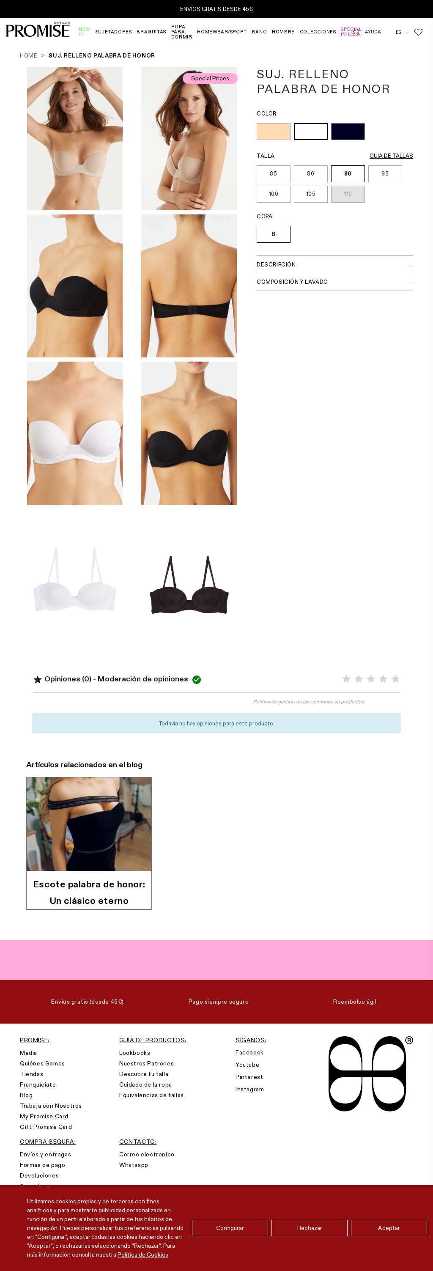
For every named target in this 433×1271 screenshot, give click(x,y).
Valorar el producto (124, 705)
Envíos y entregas (45, 1154)
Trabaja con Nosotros (51, 1105)
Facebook (250, 1052)
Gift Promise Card (46, 1127)
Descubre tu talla (143, 1074)
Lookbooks (134, 1053)
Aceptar (389, 1228)
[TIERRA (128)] (273, 132)
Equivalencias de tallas (151, 1095)
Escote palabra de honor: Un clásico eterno (89, 892)
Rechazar (309, 1228)
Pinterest (249, 1077)
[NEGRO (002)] (348, 132)
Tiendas (31, 1074)
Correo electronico (147, 1154)
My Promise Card (44, 1116)
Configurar (230, 1228)
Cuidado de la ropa (145, 1084)
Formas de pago (42, 1165)
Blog (26, 1095)
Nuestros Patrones (146, 1063)
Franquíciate (38, 1084)
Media (28, 1053)
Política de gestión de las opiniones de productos (308, 701)
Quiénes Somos (42, 1063)
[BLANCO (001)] (311, 132)
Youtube (247, 1064)
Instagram (250, 1089)
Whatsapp (133, 1165)
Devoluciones (39, 1175)
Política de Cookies (143, 1254)
